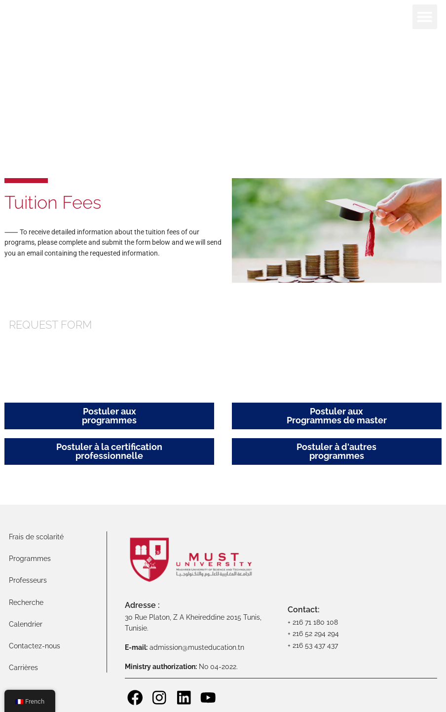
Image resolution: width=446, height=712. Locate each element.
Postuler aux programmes (109, 415)
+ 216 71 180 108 (313, 622)
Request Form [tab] (50, 325)
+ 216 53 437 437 (313, 645)
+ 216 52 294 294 (313, 633)
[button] (424, 16)
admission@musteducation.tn (197, 647)
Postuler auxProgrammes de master (337, 415)
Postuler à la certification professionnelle (109, 451)
